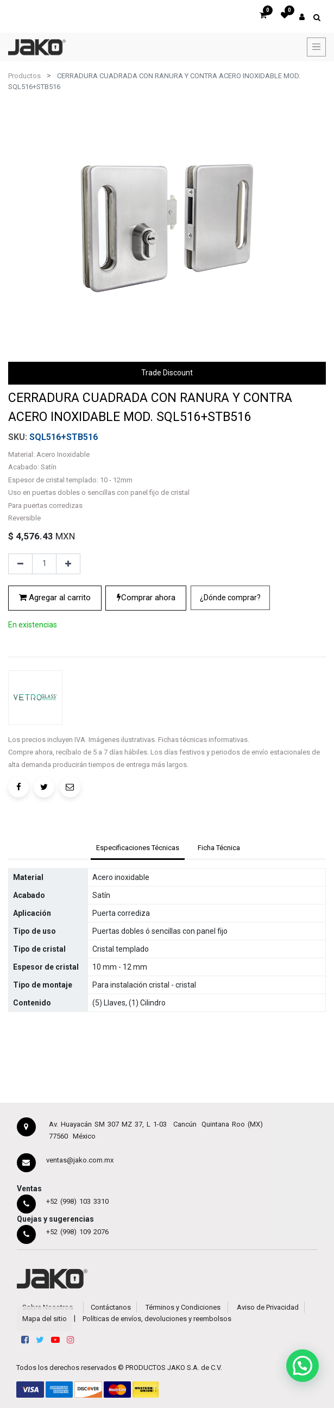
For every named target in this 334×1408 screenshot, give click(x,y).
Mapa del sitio (44, 1319)
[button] (230, 598)
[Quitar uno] (20, 564)
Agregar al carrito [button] (55, 597)
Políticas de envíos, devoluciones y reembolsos (157, 1319)
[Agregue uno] (68, 564)
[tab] (137, 849)
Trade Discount (167, 372)
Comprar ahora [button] (146, 597)
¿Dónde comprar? (230, 597)
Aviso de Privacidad (268, 1307)
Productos (24, 76)
